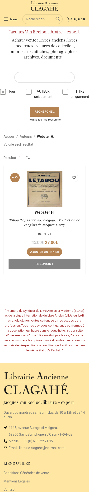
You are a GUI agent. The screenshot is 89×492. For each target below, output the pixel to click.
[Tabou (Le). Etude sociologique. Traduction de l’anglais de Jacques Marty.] (44, 189)
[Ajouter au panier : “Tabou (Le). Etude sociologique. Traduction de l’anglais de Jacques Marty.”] (44, 252)
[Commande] (27, 157)
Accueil (9, 136)
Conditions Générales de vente (26, 473)
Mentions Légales (17, 481)
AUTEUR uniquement (39, 94)
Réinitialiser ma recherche (45, 119)
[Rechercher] (42, 19)
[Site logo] (44, 6)
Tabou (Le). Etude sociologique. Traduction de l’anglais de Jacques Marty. (44, 222)
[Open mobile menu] (10, 19)
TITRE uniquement (75, 94)
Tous (8, 92)
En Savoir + (44, 264)
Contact (9, 489)
